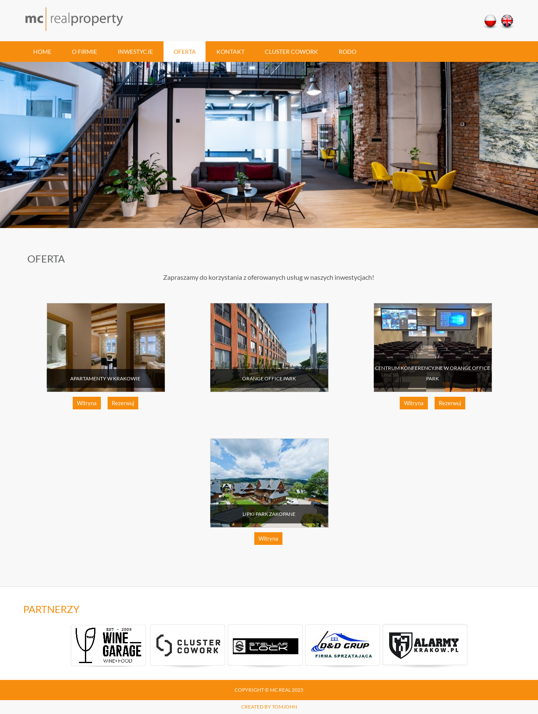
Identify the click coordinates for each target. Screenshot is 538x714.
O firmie (84, 51)
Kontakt (230, 51)
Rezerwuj (123, 403)
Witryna (87, 403)
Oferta (185, 51)
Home (42, 51)
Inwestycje (135, 51)
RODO (347, 51)
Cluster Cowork (291, 51)
